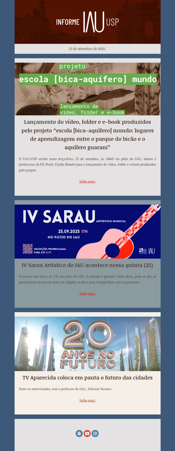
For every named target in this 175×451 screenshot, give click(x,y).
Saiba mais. (87, 181)
